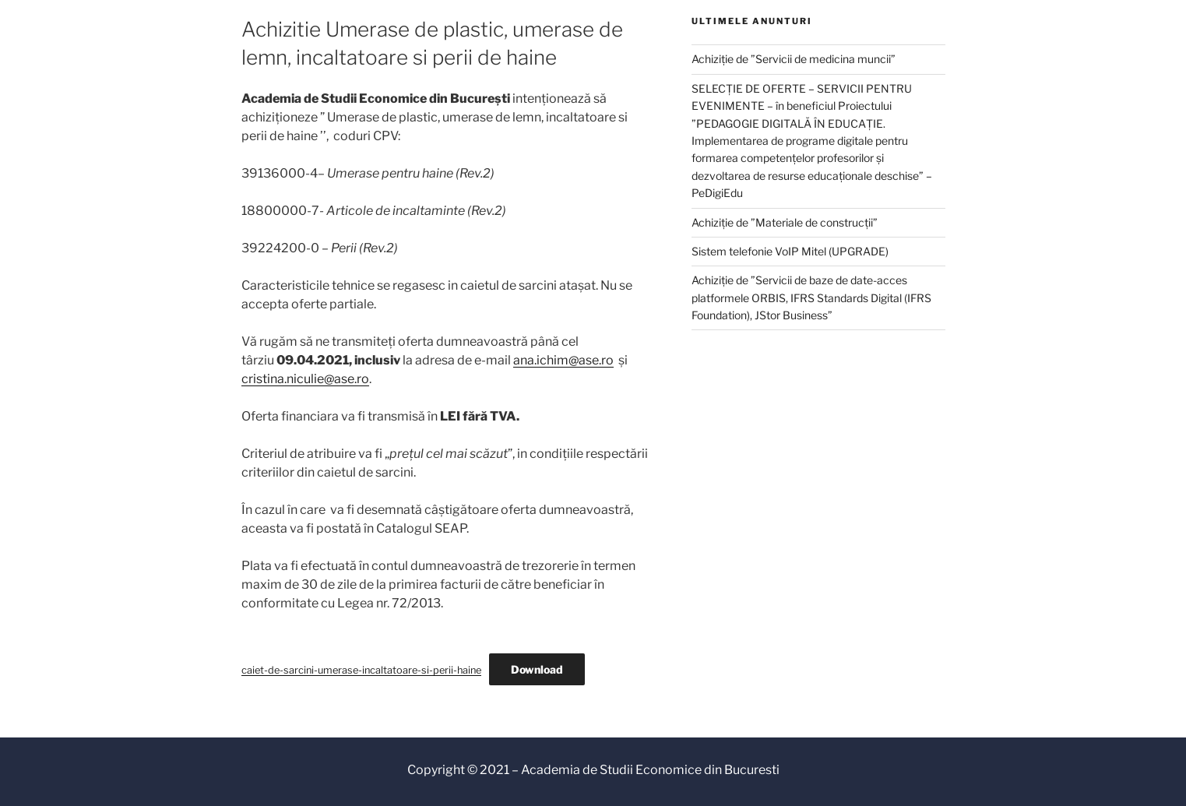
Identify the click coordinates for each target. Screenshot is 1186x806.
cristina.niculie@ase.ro (305, 378)
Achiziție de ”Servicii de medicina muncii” (794, 58)
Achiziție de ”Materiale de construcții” (785, 222)
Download (537, 669)
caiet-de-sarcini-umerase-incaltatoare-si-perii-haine (361, 670)
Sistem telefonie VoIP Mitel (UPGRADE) (790, 251)
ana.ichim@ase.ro (563, 360)
